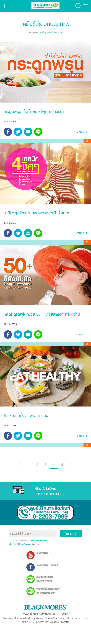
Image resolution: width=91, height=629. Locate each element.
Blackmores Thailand (47, 565)
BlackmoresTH (43, 553)
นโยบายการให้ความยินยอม (46, 622)
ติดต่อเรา (65, 622)
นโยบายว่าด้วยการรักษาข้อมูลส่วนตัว (52, 618)
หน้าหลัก (33, 32)
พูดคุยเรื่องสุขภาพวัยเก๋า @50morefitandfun (48, 591)
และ (52, 541)
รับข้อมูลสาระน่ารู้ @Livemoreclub (44, 579)
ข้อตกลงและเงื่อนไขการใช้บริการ (18, 618)
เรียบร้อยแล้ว (35, 544)
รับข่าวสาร (70, 533)
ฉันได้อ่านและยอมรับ (21, 541)
